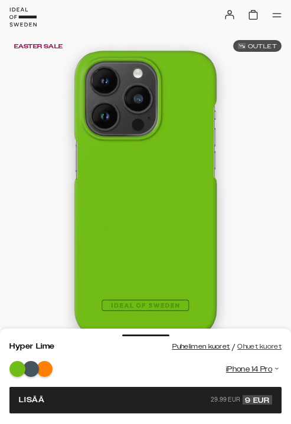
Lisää (145, 400)
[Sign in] (229, 14)
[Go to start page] (23, 17)
